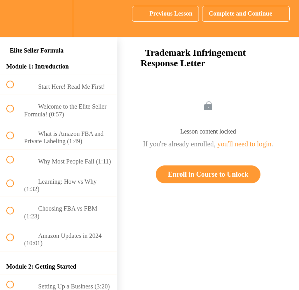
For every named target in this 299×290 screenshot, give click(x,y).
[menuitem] (58, 18)
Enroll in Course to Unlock (208, 174)
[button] (14, 18)
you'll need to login (244, 144)
